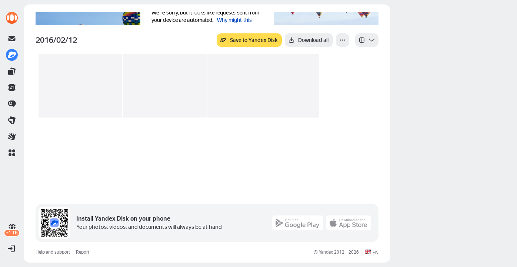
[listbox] (366, 40)
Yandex (326, 252)
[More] (342, 40)
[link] (12, 18)
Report (82, 252)
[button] (12, 153)
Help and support (53, 252)
